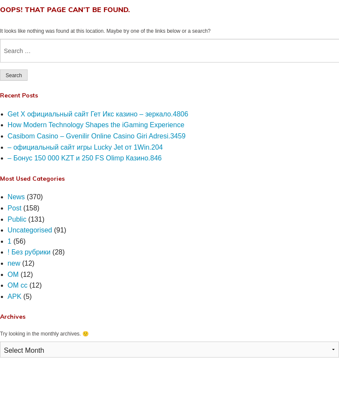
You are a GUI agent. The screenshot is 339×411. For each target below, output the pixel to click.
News (16, 197)
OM (13, 274)
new (14, 263)
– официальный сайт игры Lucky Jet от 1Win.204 (85, 147)
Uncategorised (30, 230)
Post (15, 208)
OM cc (18, 285)
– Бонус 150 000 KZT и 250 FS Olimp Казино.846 (85, 158)
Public (17, 219)
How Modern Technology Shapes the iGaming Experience (96, 125)
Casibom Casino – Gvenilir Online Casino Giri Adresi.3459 (97, 136)
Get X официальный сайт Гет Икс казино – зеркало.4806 (98, 114)
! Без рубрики (29, 252)
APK (15, 296)
